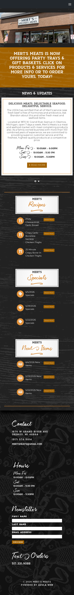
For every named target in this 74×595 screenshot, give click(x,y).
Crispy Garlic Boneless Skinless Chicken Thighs (33, 237)
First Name (19, 516)
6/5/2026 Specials (29, 293)
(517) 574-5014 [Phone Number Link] (22, 439)
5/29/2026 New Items (33, 378)
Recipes (37, 204)
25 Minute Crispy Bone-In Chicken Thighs (33, 252)
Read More (38, 165)
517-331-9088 (21, 563)
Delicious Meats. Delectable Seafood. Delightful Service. (37, 105)
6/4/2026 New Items (32, 364)
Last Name (19, 524)
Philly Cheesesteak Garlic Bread (32, 222)
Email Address (22, 532)
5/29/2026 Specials (30, 307)
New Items (37, 347)
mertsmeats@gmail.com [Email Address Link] (27, 444)
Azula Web (45, 585)
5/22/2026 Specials (30, 321)
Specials (37, 277)
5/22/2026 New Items (33, 392)
